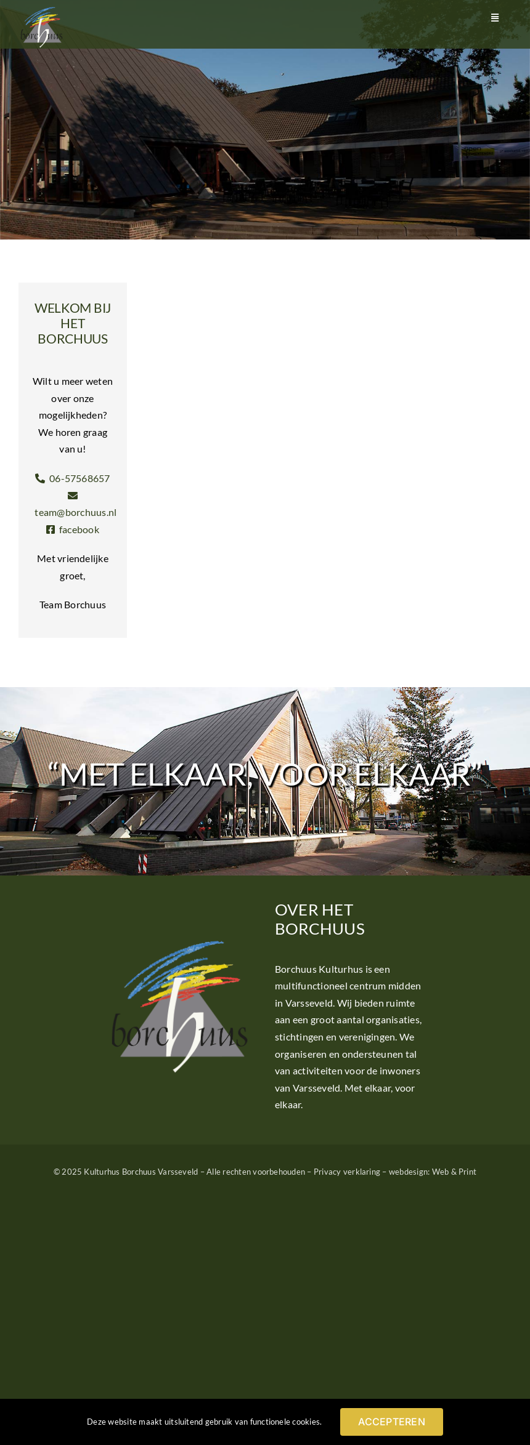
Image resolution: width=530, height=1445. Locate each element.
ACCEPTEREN (391, 1421)
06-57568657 (72, 478)
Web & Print (454, 1172)
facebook (72, 529)
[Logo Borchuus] (41, 11)
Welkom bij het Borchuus (73, 323)
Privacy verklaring (347, 1172)
